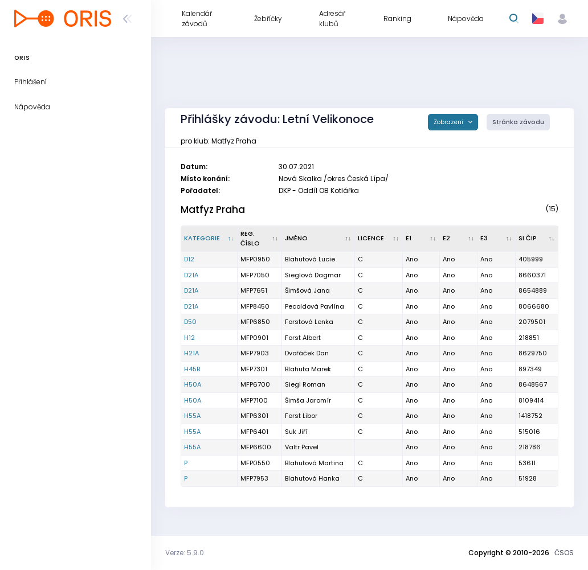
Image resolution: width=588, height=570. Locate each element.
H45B (192, 369)
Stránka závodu (518, 122)
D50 (190, 321)
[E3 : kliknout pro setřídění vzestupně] (496, 238)
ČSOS (564, 552)
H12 (189, 337)
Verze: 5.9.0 (184, 552)
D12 (189, 259)
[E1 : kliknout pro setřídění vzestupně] (421, 238)
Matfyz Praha (213, 209)
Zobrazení (449, 122)
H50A (192, 384)
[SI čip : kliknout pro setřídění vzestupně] (537, 238)
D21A (191, 275)
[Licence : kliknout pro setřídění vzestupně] (379, 238)
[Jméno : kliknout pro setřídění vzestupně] (318, 238)
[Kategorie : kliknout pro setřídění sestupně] (209, 238)
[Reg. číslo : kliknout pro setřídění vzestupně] (260, 238)
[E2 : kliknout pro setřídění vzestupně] (459, 238)
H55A (192, 415)
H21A (191, 353)
